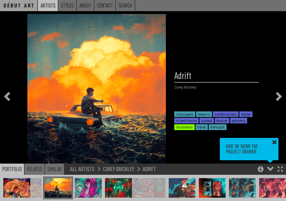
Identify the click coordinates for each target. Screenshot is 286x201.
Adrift (149, 169)
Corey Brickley (118, 169)
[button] (280, 170)
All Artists (82, 169)
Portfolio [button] (12, 169)
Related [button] (34, 169)
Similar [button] (54, 169)
